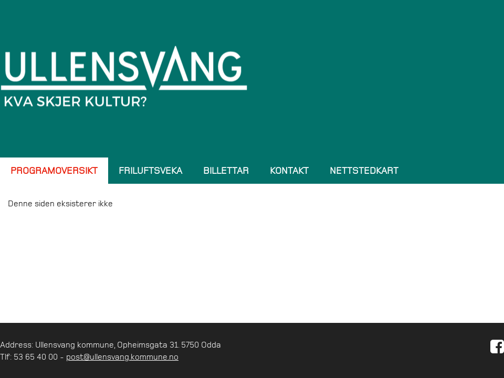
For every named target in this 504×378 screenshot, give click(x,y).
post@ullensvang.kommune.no (122, 356)
